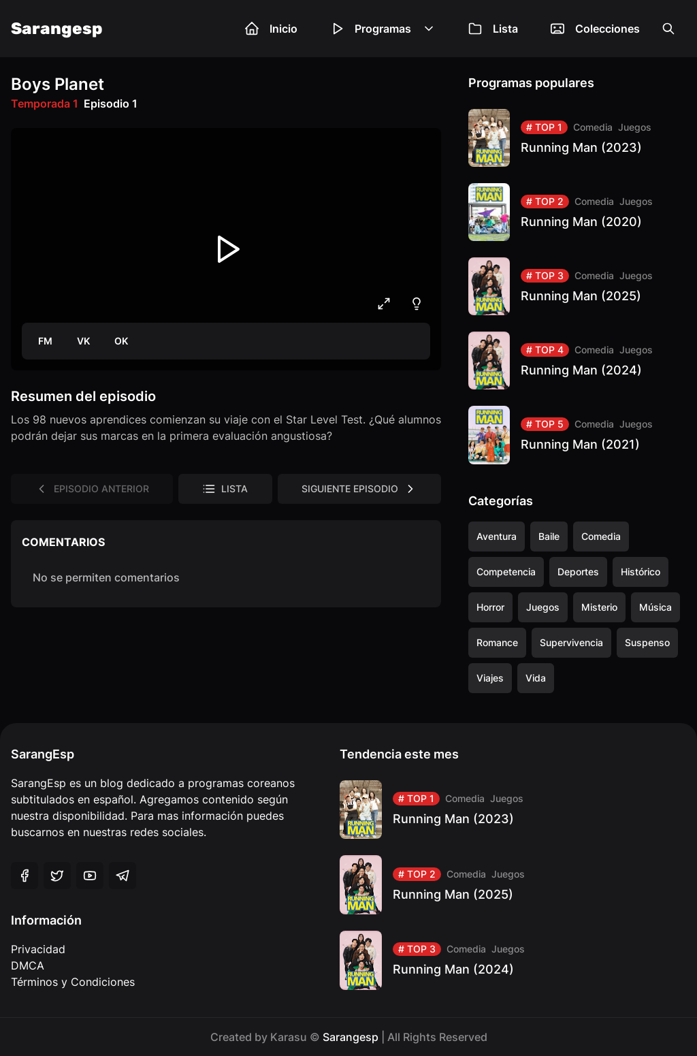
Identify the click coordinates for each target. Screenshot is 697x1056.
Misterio (599, 607)
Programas (383, 28)
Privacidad (38, 949)
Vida (535, 678)
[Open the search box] (668, 28)
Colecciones (595, 28)
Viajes (490, 678)
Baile (549, 536)
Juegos (634, 127)
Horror (490, 607)
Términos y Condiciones (73, 982)
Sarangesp (57, 28)
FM (45, 341)
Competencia (506, 571)
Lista (493, 28)
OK (121, 341)
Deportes (578, 571)
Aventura (496, 536)
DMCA (27, 965)
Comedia (593, 127)
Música (655, 607)
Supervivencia (571, 642)
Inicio (271, 28)
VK (83, 341)
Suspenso (647, 642)
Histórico (640, 571)
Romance (497, 642)
